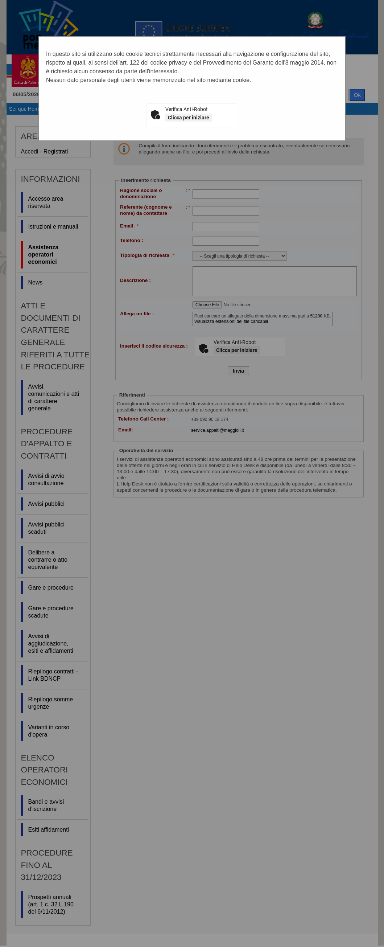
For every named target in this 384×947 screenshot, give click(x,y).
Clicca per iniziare (188, 117)
